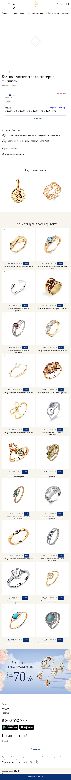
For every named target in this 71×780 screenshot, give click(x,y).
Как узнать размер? (57, 108)
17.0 (22, 111)
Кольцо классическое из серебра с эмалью (52, 309)
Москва (9, 4)
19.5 (54, 111)
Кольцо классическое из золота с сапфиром (18, 559)
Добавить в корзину (35, 777)
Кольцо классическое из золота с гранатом (52, 393)
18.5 (41, 111)
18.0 (35, 111)
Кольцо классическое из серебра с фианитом (18, 310)
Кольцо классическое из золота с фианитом (52, 351)
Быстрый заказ (36, 119)
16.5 (15, 111)
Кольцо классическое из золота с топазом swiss (52, 267)
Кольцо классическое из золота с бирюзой (18, 643)
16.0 (9, 111)
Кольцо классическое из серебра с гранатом (18, 352)
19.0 (48, 111)
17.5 (28, 111)
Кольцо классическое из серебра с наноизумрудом (18, 476)
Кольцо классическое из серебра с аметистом (52, 434)
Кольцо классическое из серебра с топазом (52, 643)
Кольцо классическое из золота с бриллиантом (18, 518)
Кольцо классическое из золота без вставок (18, 267)
